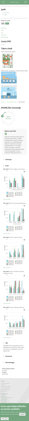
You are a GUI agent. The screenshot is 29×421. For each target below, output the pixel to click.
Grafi (2, 30)
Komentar (3, 35)
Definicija (3, 28)
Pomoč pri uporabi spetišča (6, 397)
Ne (7, 418)
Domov (3, 102)
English (5, 14)
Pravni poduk (3, 402)
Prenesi (2, 44)
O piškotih (22, 414)
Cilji (2, 32)
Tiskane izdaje (4, 399)
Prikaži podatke (6, 199)
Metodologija (4, 37)
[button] (14, 60)
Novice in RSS (3, 400)
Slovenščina (6, 12)
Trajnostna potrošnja (11, 102)
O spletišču (3, 396)
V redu (3, 418)
